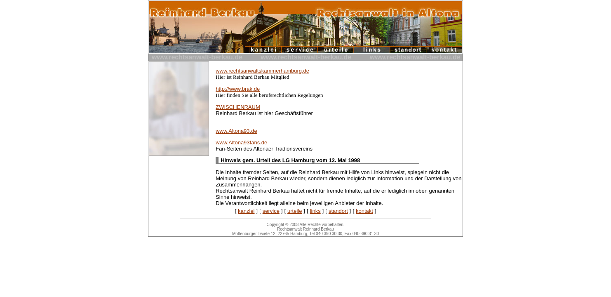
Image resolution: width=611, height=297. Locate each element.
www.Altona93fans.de (241, 142)
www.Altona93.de (236, 131)
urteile (294, 211)
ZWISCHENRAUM (238, 107)
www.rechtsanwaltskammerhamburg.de (262, 71)
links (315, 211)
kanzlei (246, 211)
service (271, 211)
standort (338, 211)
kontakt (364, 211)
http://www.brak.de (238, 89)
